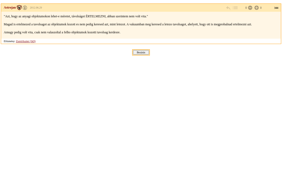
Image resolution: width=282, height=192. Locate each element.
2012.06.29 (36, 7)
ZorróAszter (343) (26, 41)
